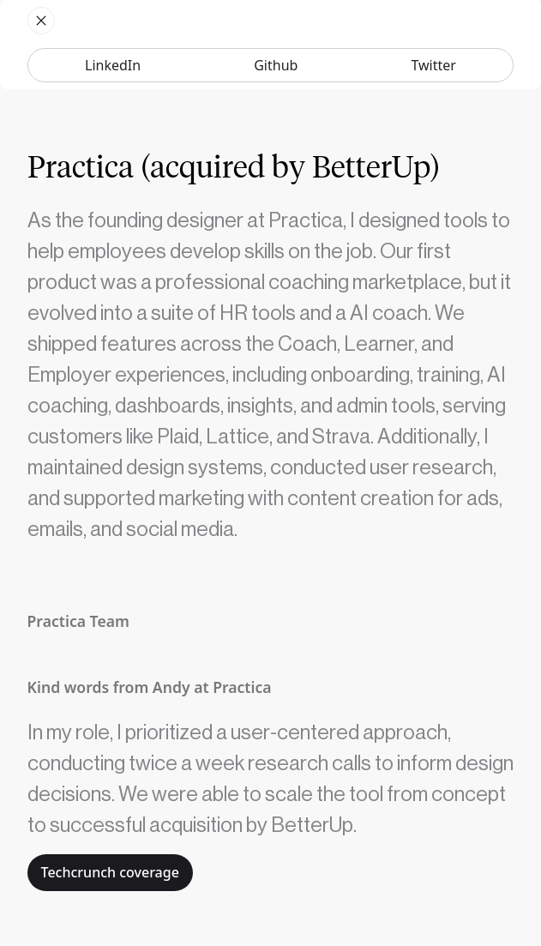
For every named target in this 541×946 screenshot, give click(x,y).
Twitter (433, 65)
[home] (41, 20)
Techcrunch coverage (110, 872)
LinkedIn (113, 65)
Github (276, 65)
